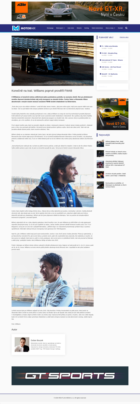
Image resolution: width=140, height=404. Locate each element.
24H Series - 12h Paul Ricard (111, 67)
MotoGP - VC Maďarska (110, 74)
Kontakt (120, 28)
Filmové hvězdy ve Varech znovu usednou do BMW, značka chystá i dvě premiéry (116, 153)
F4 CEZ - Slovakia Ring (109, 53)
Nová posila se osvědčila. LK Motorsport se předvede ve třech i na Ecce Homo (116, 185)
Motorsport (59, 28)
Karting (86, 28)
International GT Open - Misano (112, 60)
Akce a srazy (109, 28)
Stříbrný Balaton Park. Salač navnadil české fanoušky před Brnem (114, 143)
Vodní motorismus (97, 28)
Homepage (50, 28)
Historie (79, 28)
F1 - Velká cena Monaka (110, 46)
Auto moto (71, 28)
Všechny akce (124, 37)
